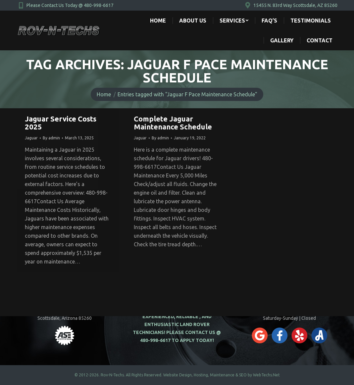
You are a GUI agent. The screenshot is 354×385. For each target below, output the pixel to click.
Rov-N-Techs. (113, 375)
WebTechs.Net (266, 375)
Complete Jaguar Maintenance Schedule (173, 123)
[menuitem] (158, 20)
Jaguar (31, 138)
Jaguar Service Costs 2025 (60, 123)
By (51, 138)
